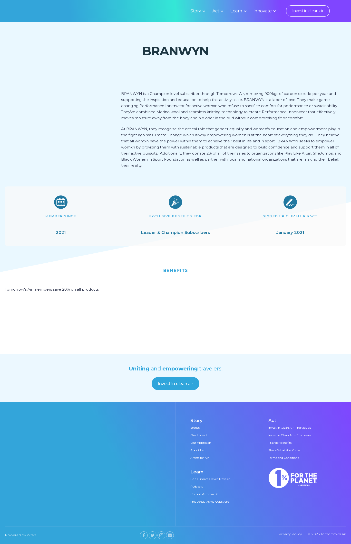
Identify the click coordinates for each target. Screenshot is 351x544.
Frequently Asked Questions (209, 501)
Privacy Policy (290, 534)
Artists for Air (199, 458)
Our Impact (198, 435)
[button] (197, 11)
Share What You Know (284, 450)
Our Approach (200, 442)
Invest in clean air (308, 11)
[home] (51, 11)
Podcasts (196, 486)
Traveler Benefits (280, 442)
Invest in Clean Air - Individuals (289, 427)
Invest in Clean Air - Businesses (289, 435)
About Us (197, 450)
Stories (195, 427)
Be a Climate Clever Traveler (210, 479)
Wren (31, 535)
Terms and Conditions (283, 458)
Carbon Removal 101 (204, 494)
